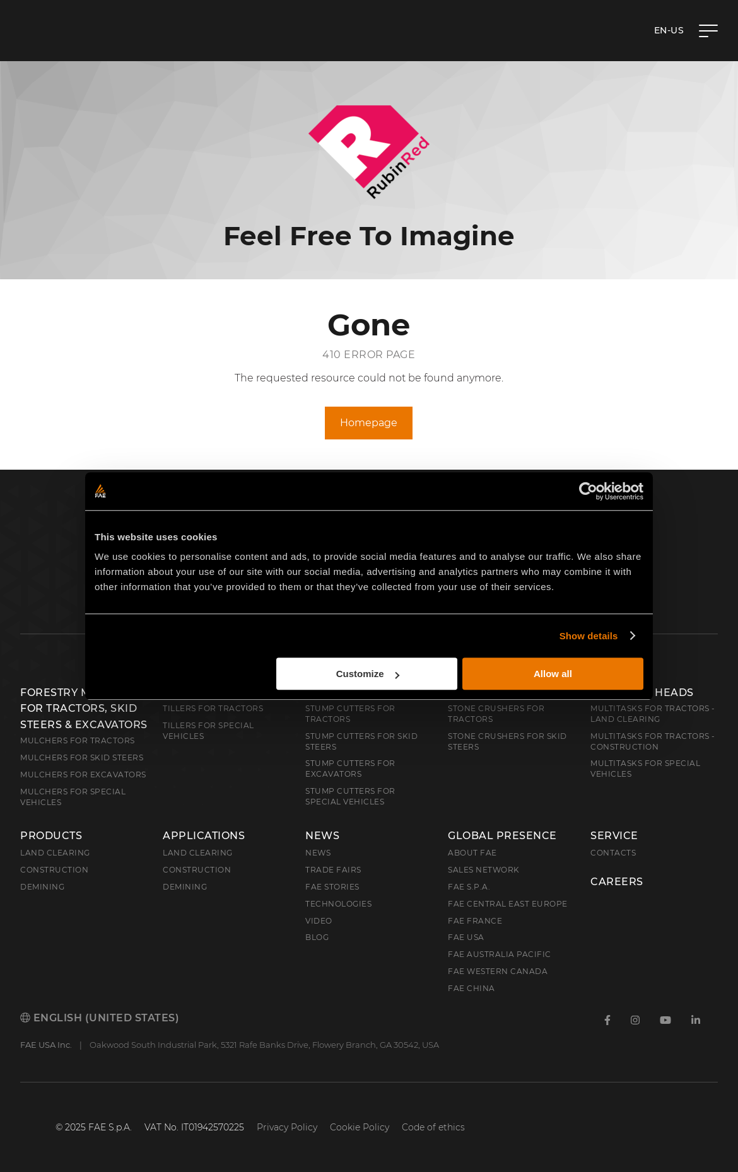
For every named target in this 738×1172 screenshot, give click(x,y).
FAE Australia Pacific (499, 954)
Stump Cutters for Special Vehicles (350, 796)
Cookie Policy (359, 1127)
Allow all (553, 673)
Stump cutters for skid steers (361, 741)
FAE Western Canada (498, 971)
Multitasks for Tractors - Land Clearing (652, 714)
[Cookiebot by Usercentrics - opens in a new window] (588, 491)
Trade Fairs (333, 869)
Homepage (368, 423)
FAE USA (466, 937)
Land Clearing (198, 852)
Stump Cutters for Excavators (350, 768)
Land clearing (55, 852)
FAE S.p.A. (469, 886)
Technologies (338, 903)
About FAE (472, 852)
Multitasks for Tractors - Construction (652, 741)
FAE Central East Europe (508, 903)
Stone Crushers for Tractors (496, 714)
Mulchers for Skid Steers (81, 757)
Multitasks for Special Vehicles (645, 768)
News (322, 836)
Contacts (613, 852)
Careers (616, 882)
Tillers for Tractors (213, 708)
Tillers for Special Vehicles (208, 731)
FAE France (475, 920)
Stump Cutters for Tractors (350, 714)
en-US (669, 30)
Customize (367, 673)
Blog (317, 937)
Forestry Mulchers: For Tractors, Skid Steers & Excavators (84, 709)
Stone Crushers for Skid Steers (507, 741)
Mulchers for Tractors (77, 740)
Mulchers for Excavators (83, 774)
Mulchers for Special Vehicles (73, 797)
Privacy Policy (287, 1127)
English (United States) (99, 1018)
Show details (588, 635)
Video (318, 920)
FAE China (471, 988)
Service (614, 836)
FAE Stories (332, 886)
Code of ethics (433, 1127)
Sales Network (484, 869)
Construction (54, 869)
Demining (42, 886)
